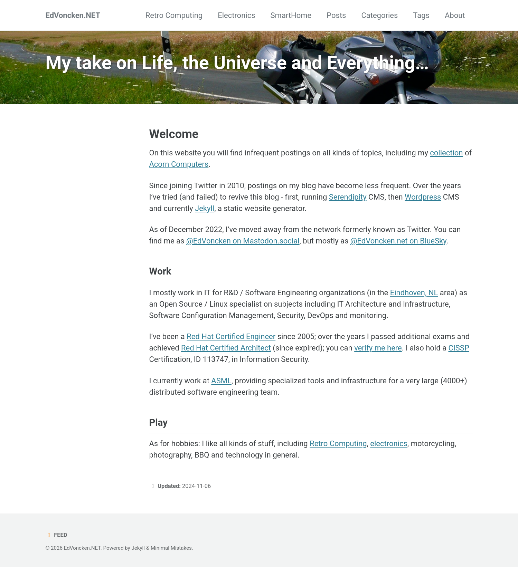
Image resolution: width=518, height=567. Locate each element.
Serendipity (348, 197)
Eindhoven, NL (414, 292)
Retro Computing (174, 15)
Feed (56, 535)
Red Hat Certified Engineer (231, 336)
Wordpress (423, 197)
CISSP (458, 348)
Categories (379, 15)
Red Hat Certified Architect (226, 348)
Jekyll (204, 208)
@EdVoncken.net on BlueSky (398, 241)
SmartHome (291, 15)
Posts (336, 15)
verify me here (378, 348)
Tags (421, 15)
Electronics (236, 15)
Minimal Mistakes (171, 548)
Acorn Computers (179, 164)
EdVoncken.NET (73, 15)
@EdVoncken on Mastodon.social (243, 241)
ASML (221, 380)
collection (446, 152)
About (455, 15)
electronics (388, 443)
